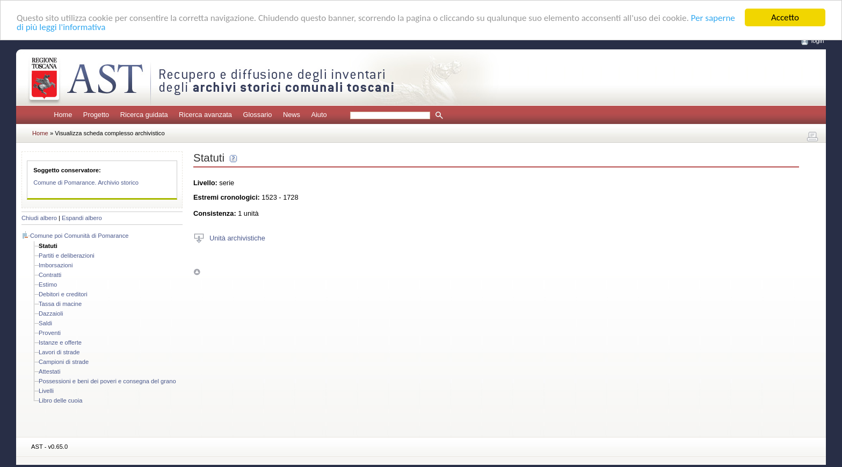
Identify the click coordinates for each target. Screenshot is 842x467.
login (817, 41)
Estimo (48, 284)
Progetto (96, 115)
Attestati (49, 371)
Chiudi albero (39, 218)
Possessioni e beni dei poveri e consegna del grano (107, 381)
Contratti (50, 275)
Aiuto (318, 115)
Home (63, 115)
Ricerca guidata (144, 115)
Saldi (45, 323)
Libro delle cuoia (60, 400)
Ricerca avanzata (205, 115)
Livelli (46, 391)
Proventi (50, 333)
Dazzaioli (51, 313)
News (291, 115)
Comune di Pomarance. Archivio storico (86, 182)
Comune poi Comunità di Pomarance (79, 235)
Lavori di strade (59, 352)
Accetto (785, 17)
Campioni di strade (64, 362)
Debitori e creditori (63, 294)
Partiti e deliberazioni (67, 255)
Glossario (257, 115)
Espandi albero (82, 218)
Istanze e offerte (60, 342)
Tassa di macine (60, 304)
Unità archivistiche (237, 238)
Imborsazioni (55, 265)
